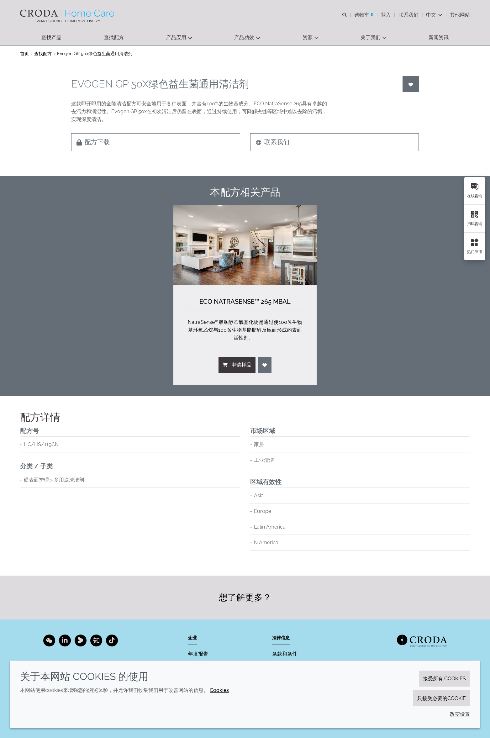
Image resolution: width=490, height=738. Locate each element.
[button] (51, 37)
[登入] (411, 84)
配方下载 (93, 142)
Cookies (219, 690)
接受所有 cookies (444, 679)
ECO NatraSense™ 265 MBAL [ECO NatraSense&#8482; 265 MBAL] (245, 301)
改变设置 (460, 714)
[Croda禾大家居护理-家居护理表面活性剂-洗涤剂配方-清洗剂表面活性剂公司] (68, 13)
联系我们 (272, 142)
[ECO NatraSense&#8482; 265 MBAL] (245, 245)
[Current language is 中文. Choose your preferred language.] (434, 15)
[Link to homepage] (422, 641)
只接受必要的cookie (441, 698)
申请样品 (237, 365)
